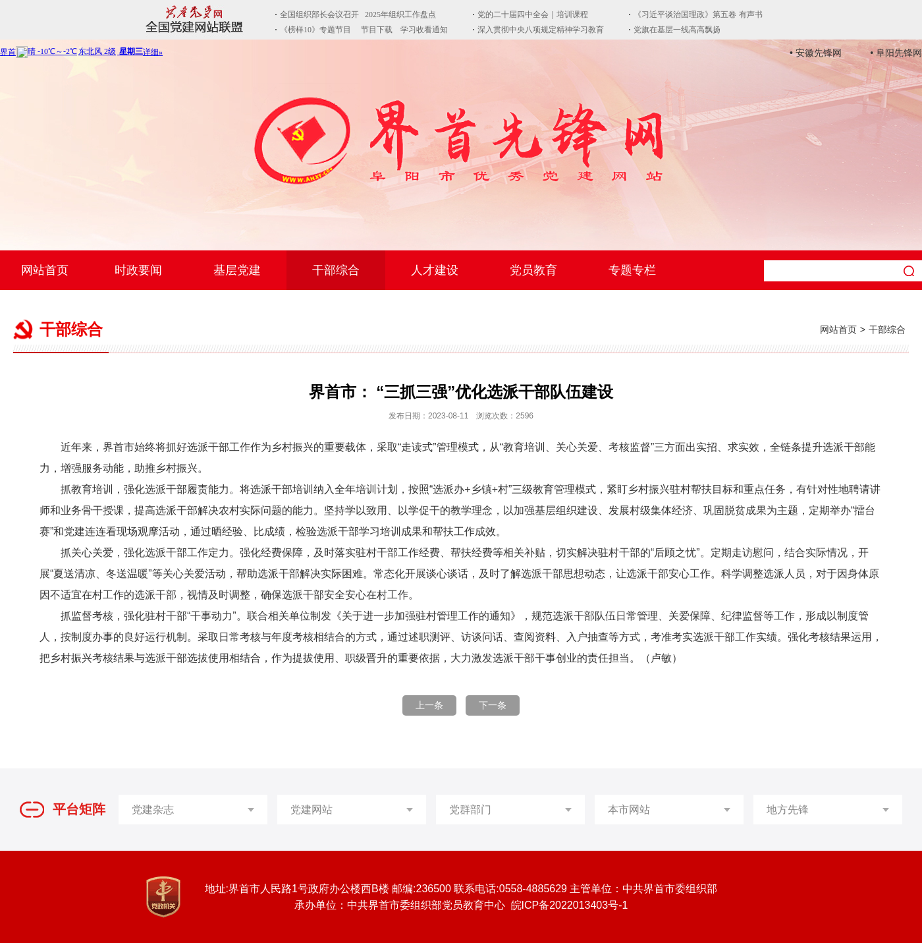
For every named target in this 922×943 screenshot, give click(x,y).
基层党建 (237, 270)
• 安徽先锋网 (816, 52)
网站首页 (44, 270)
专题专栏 (632, 270)
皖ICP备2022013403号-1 (569, 905)
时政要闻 (138, 270)
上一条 (429, 705)
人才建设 (434, 270)
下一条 (492, 705)
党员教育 (533, 270)
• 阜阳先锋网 (896, 52)
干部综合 (336, 270)
